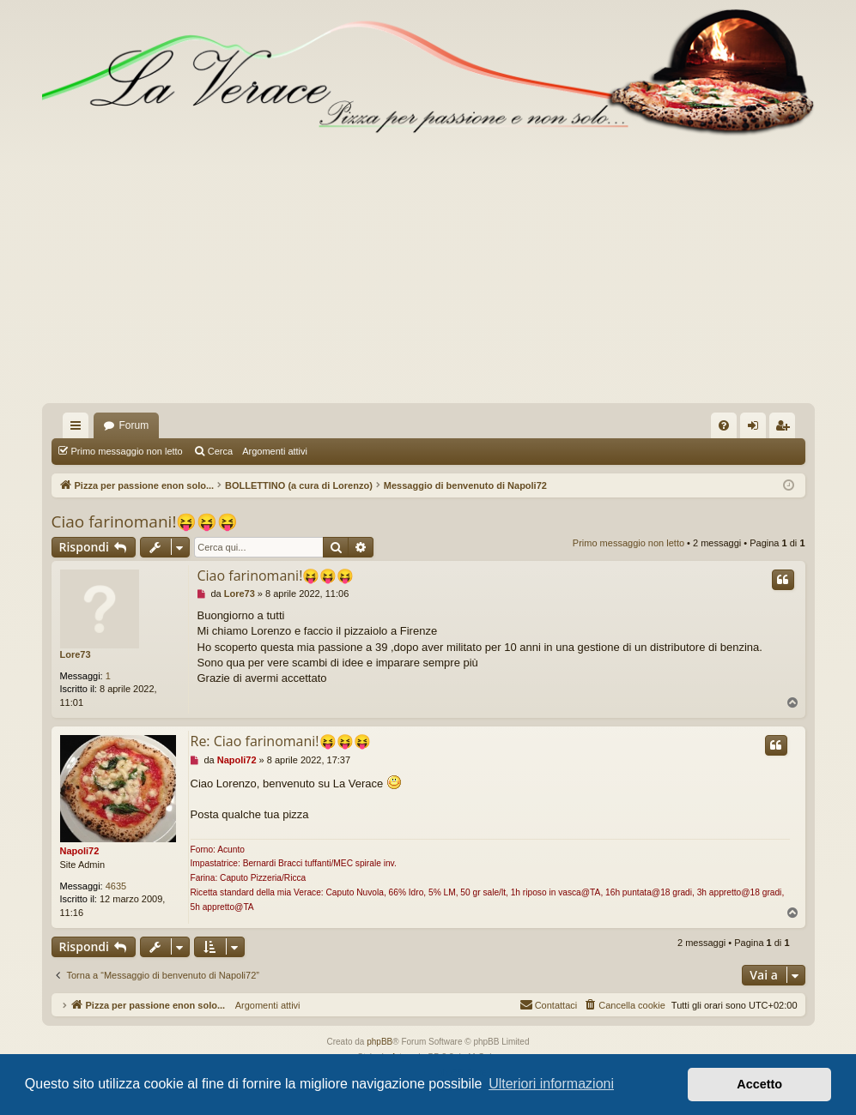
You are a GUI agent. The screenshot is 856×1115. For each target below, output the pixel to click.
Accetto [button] (759, 1084)
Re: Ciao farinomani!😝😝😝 (281, 741)
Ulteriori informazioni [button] (551, 1083)
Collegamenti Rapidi (79, 428)
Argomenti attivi (274, 451)
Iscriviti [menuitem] (786, 428)
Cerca (220, 451)
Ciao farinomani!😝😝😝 (145, 521)
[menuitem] (724, 425)
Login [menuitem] (756, 428)
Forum (134, 425)
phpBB (379, 1041)
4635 (116, 886)
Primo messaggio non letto (127, 451)
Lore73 (75, 654)
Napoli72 (80, 851)
